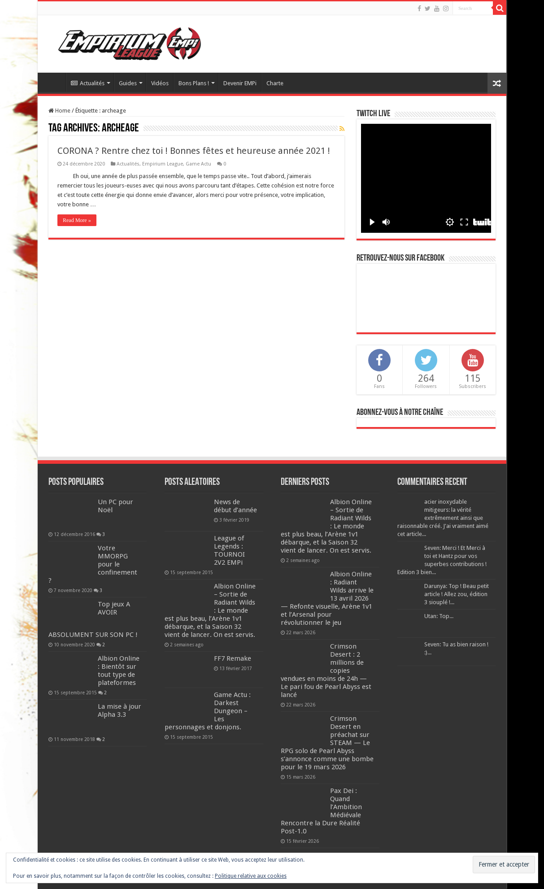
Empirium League (162, 164)
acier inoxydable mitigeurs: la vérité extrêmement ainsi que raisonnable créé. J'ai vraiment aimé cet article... (442, 517)
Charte (274, 83)
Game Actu (198, 164)
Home (59, 110)
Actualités (87, 83)
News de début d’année (235, 506)
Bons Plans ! (193, 83)
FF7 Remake (232, 658)
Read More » (77, 220)
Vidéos (160, 83)
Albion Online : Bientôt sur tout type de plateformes (118, 670)
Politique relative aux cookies (251, 876)
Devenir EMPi (240, 83)
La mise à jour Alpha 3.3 (119, 710)
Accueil (53, 82)
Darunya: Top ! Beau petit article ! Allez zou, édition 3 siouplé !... (456, 594)
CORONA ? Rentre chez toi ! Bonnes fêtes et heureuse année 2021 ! (193, 150)
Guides (128, 83)
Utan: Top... (438, 616)
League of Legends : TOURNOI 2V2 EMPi (229, 550)
